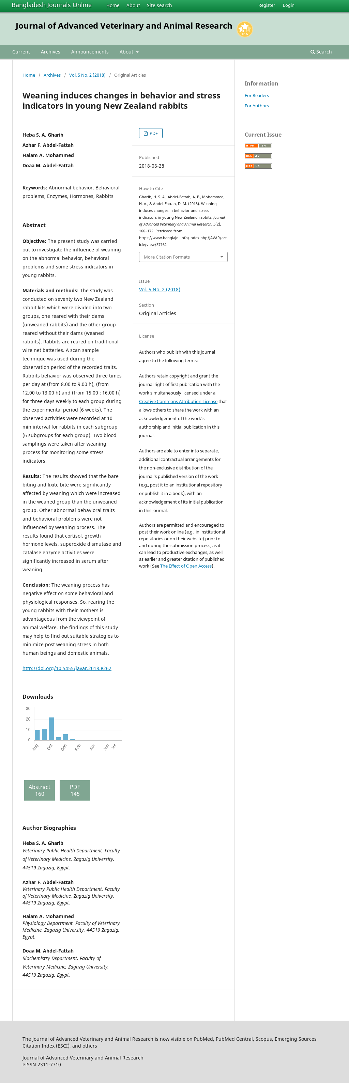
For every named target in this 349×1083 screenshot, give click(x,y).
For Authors (257, 106)
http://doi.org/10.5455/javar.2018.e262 (66, 668)
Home (113, 5)
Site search (159, 5)
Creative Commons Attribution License (178, 401)
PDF (153, 133)
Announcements (90, 51)
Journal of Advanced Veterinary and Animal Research (124, 25)
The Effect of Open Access (186, 566)
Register (266, 5)
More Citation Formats (167, 257)
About (133, 5)
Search (321, 51)
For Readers (257, 95)
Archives (50, 51)
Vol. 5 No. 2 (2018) (87, 75)
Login (288, 5)
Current (21, 51)
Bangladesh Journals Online (52, 5)
